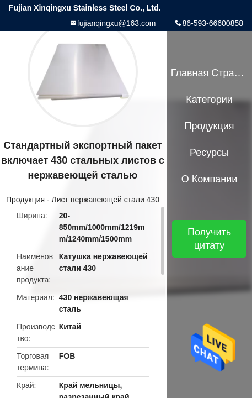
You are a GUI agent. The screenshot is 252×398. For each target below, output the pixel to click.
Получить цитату (209, 239)
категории (209, 99)
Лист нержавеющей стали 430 (105, 199)
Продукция (25, 199)
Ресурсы (209, 152)
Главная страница (209, 72)
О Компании (209, 179)
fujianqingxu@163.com (116, 23)
